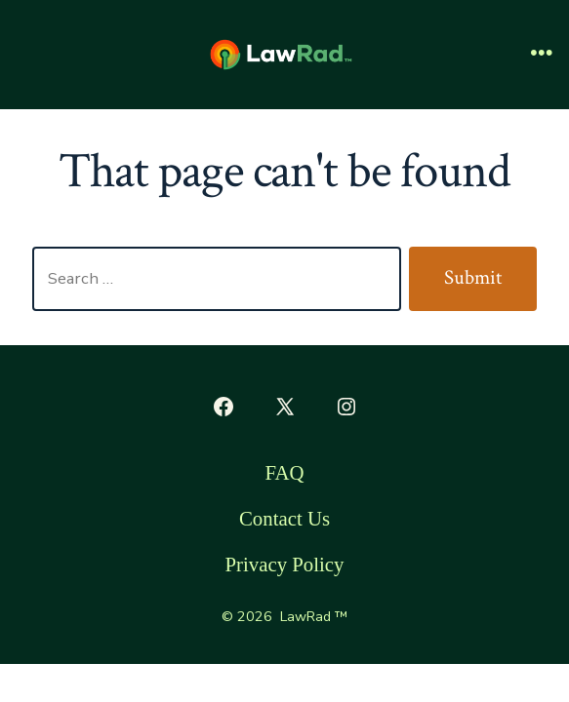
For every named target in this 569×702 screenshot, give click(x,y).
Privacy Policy (285, 564)
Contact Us (284, 518)
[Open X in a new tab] (285, 406)
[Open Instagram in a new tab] (346, 406)
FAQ (284, 472)
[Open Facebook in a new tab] (223, 406)
